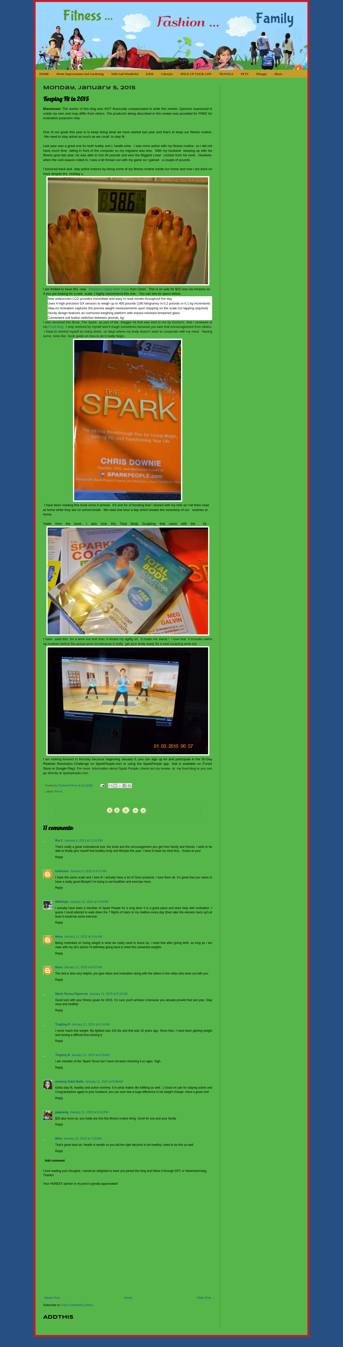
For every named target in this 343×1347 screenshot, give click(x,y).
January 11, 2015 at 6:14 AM (90, 1024)
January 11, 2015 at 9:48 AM (104, 1081)
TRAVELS (226, 74)
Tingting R (62, 1024)
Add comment (55, 1160)
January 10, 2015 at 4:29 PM (89, 902)
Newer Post (52, 1298)
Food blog (55, 327)
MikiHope (61, 902)
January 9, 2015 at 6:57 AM (88, 871)
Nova (58, 936)
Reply (59, 857)
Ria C (59, 840)
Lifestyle (167, 74)
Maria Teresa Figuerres (71, 994)
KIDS (149, 74)
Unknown (62, 871)
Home (128, 1298)
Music (278, 74)
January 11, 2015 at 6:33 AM (90, 1055)
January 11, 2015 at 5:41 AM (83, 936)
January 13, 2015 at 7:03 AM (82, 1138)
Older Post (204, 1298)
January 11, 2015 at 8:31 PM (89, 1112)
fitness (58, 791)
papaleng (61, 1112)
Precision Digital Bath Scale (109, 289)
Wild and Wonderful (124, 74)
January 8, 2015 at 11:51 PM (83, 840)
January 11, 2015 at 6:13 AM (109, 994)
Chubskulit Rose (68, 785)
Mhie (58, 1138)
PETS (244, 74)
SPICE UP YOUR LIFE (196, 74)
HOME (44, 74)
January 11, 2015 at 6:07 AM (83, 967)
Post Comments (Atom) (77, 1305)
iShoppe (261, 74)
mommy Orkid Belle (69, 1081)
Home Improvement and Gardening (80, 74)
